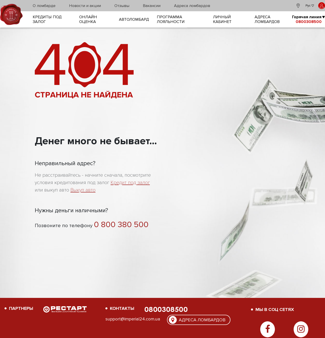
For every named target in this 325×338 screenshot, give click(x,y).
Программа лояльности (171, 19)
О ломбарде (44, 5)
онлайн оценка (88, 19)
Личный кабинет (222, 19)
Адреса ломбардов (192, 5)
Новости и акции (85, 5)
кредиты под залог (47, 19)
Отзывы (121, 5)
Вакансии (151, 5)
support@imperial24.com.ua (132, 319)
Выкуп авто (82, 190)
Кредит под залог (130, 183)
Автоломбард (134, 19)
